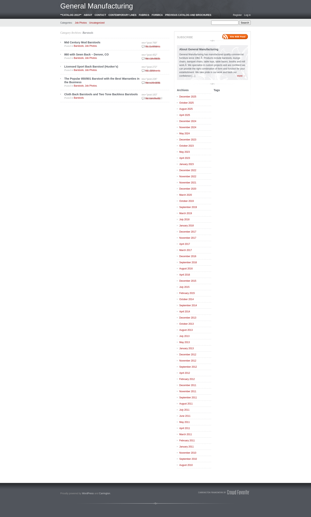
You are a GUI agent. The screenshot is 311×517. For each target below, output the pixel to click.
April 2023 (184, 158)
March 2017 (185, 250)
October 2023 (186, 145)
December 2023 (187, 139)
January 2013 (186, 348)
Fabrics (144, 15)
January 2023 (186, 164)
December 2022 (187, 170)
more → (241, 75)
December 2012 (187, 354)
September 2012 (188, 366)
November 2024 (187, 127)
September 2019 (188, 207)
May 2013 (184, 342)
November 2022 (187, 176)
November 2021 (187, 182)
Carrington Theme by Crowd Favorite (224, 492)
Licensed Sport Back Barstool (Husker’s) (91, 66)
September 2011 (188, 397)
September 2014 (188, 305)
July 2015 (184, 287)
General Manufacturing (96, 6)
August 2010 (186, 465)
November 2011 (187, 391)
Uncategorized (96, 22)
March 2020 (185, 195)
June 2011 (184, 416)
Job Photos (81, 22)
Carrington (104, 493)
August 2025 (186, 109)
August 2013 (186, 330)
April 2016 (184, 274)
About (88, 15)
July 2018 (184, 219)
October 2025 (186, 102)
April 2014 (184, 311)
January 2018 (186, 225)
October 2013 (186, 323)
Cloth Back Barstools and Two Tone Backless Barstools (101, 94)
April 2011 (184, 428)
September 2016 (188, 262)
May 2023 (184, 152)
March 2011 (185, 434)
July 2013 (184, 336)
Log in (247, 15)
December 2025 (187, 96)
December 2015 (187, 280)
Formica (157, 15)
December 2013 (187, 317)
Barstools (88, 32)
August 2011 (186, 403)
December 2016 (187, 256)
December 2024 (187, 121)
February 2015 (187, 293)
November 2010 (187, 452)
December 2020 (187, 188)
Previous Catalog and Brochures (188, 15)
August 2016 (186, 268)
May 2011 (184, 422)
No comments (153, 46)
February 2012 (187, 379)
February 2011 (187, 440)
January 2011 (186, 446)
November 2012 (187, 360)
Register (237, 15)
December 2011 (187, 385)
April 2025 (184, 115)
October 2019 (186, 201)
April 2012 (184, 373)
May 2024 (184, 133)
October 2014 (186, 299)
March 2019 (185, 213)
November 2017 (187, 238)
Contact (100, 15)
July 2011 (184, 409)
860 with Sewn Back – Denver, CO (86, 54)
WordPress (88, 493)
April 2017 (184, 244)
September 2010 (188, 459)
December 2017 (187, 231)
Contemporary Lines (122, 15)
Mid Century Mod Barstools (82, 42)
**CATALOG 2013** (70, 15)
